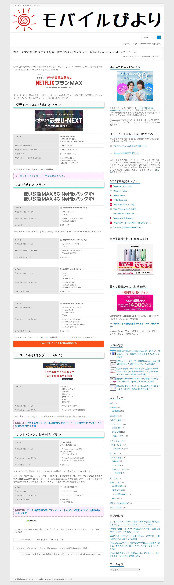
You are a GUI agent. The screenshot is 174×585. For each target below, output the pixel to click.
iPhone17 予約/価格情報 (150, 43)
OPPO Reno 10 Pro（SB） (125, 213)
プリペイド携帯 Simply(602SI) (127, 227)
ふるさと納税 (115, 420)
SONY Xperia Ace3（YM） (125, 209)
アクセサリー (115, 424)
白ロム (115, 498)
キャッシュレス (116, 441)
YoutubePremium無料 (33, 529)
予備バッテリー (119, 436)
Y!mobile (113, 416)
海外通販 (116, 411)
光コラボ (114, 478)
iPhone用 (116, 432)
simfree (113, 407)
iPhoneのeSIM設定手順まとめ (126, 153)
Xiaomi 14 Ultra (120, 191)
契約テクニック (130, 43)
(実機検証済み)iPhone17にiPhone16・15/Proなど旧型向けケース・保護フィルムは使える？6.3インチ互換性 (138, 354)
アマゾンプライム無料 (54, 529)
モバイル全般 (58, 540)
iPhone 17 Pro (119, 195)
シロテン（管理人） (24, 540)
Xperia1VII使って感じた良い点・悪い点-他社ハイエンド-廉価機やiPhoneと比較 (52, 548)
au (111, 403)
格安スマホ (115, 482)
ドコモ (113, 453)
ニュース (116, 465)
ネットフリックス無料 (77, 529)
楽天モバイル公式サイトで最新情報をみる (42, 176)
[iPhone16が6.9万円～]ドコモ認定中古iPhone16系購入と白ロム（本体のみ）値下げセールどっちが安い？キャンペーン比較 (135, 546)
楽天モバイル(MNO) (119, 503)
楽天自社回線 (115, 507)
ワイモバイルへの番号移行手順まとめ (130, 146)
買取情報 (118, 473)
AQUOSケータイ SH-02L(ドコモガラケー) (132, 223)
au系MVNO (117, 486)
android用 (116, 428)
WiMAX (115, 461)
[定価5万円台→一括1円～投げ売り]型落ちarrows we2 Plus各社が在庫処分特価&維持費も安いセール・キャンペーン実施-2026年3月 (137, 371)
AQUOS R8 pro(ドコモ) (124, 204)
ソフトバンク (115, 445)
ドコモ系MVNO (119, 494)
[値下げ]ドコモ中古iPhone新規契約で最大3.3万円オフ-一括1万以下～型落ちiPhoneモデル (61, 554)
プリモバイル (118, 448)
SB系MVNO (117, 490)
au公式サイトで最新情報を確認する (59, 343)
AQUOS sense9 (120, 200)
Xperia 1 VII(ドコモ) (122, 186)
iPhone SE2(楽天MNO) (123, 218)
